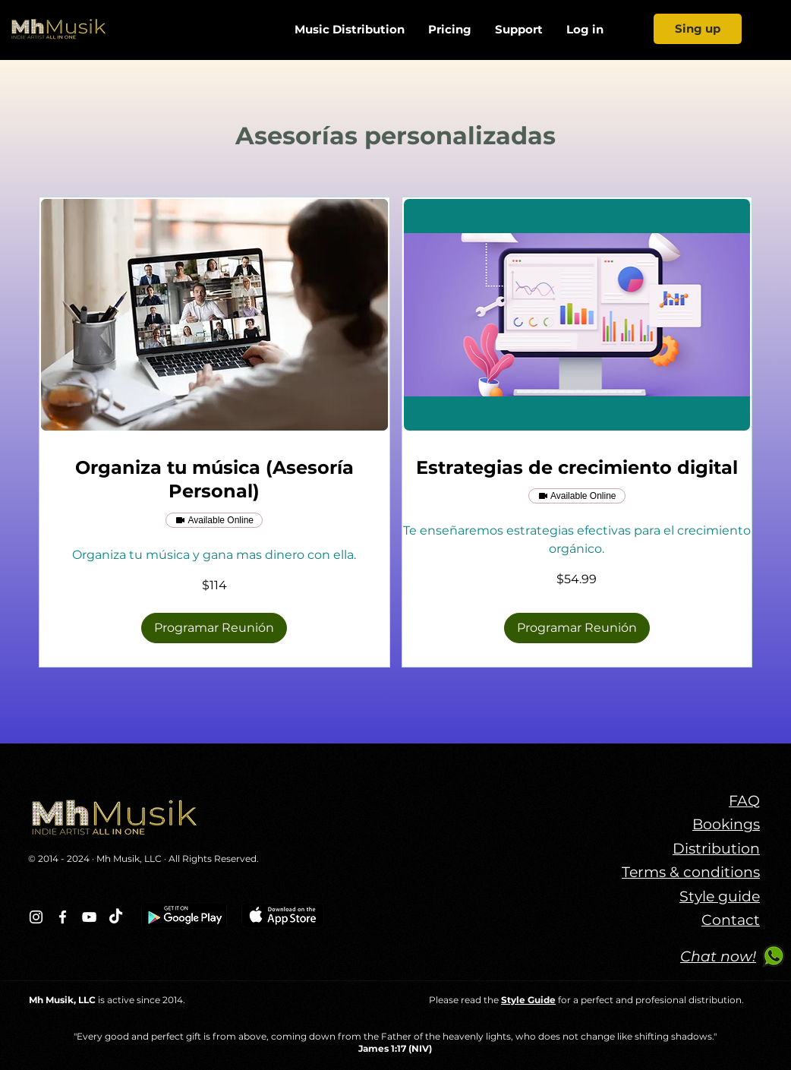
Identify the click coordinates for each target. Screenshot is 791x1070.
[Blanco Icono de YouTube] (89, 917)
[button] (214, 628)
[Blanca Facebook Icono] (62, 917)
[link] (214, 480)
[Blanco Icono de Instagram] (36, 917)
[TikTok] (115, 917)
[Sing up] (698, 29)
